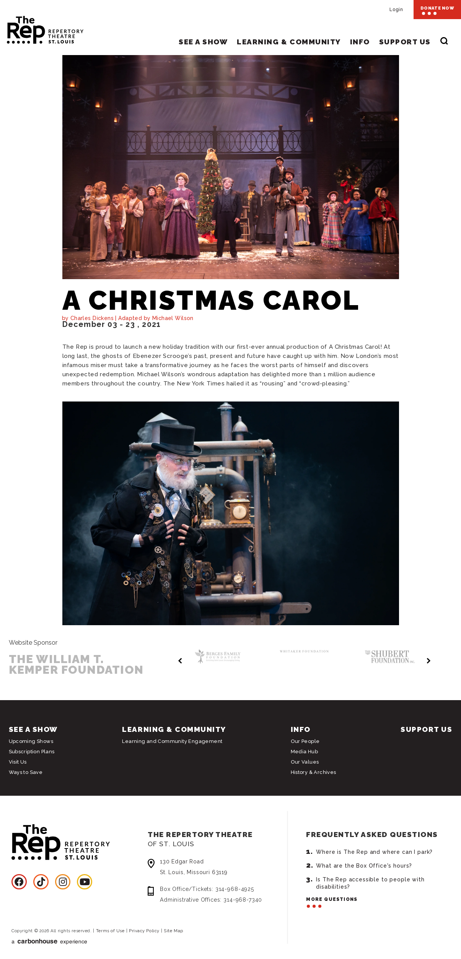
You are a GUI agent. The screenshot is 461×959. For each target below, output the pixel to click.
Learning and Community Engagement (172, 741)
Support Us (405, 41)
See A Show (203, 41)
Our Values (305, 762)
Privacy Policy (144, 930)
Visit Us (18, 762)
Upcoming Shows (31, 741)
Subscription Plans (32, 751)
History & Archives (313, 772)
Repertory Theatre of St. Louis (38, 27)
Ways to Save (26, 772)
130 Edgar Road (221, 867)
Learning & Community (288, 41)
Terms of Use (110, 930)
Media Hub (304, 751)
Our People (305, 741)
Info (360, 41)
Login (396, 9)
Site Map (173, 930)
